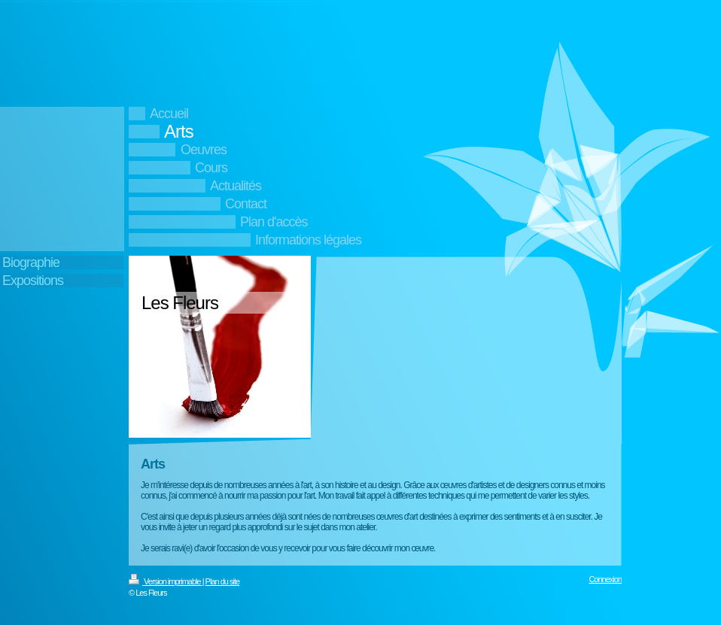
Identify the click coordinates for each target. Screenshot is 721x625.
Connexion (605, 579)
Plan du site (222, 581)
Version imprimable (165, 581)
